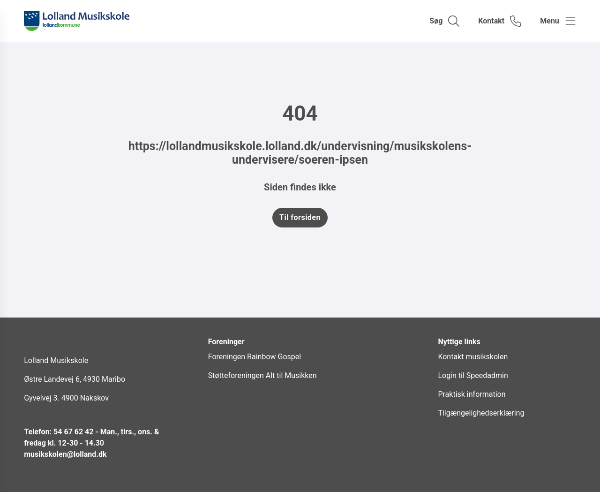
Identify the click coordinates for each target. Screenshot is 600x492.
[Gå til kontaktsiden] (499, 21)
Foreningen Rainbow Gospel (254, 356)
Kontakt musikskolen (473, 356)
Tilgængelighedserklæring (481, 413)
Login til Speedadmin (473, 375)
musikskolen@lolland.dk (65, 454)
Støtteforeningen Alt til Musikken (262, 375)
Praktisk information (471, 394)
